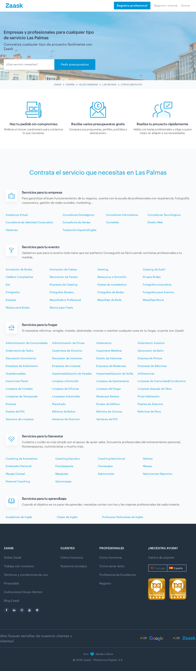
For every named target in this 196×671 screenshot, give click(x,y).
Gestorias (12, 230)
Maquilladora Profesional (65, 300)
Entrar (185, 5)
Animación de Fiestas (63, 269)
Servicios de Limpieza (19, 419)
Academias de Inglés (19, 517)
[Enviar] (29, 64)
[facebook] (6, 610)
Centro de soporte (161, 557)
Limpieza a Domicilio (65, 381)
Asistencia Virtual (17, 215)
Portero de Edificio (108, 404)
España (178, 568)
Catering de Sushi (154, 269)
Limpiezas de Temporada (22, 396)
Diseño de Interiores (109, 358)
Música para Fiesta (61, 307)
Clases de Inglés (67, 517)
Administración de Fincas (68, 343)
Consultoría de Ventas (76, 222)
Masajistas (62, 474)
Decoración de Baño (150, 350)
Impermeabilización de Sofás (114, 373)
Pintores (11, 404)
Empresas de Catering (63, 284)
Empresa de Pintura (150, 358)
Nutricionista (106, 474)
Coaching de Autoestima (21, 458)
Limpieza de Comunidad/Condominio (162, 381)
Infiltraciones (146, 373)
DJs (8, 284)
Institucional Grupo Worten (23, 592)
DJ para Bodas (152, 277)
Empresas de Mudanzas (111, 366)
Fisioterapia (105, 466)
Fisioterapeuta (64, 466)
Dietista (148, 458)
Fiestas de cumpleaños (112, 284)
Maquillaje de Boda (109, 300)
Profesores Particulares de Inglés (122, 517)
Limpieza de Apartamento (112, 381)
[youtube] (29, 610)
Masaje (147, 466)
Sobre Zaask (12, 557)
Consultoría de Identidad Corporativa (29, 222)
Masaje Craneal (15, 474)
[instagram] (21, 610)
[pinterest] (37, 610)
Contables (112, 222)
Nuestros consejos (73, 566)
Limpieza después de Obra (155, 389)
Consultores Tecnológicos (164, 215)
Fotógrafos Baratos (62, 292)
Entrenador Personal (18, 466)
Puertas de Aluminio (150, 404)
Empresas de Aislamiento (22, 366)
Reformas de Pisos (149, 411)
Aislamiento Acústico (151, 343)
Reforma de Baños (63, 411)
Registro (105, 583)
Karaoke (11, 300)
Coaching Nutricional (111, 458)
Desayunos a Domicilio (112, 277)
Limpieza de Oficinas (65, 389)
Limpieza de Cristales (19, 389)
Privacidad (11, 583)
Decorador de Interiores (67, 358)
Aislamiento (103, 343)
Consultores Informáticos (122, 215)
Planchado (59, 404)
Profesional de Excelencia (117, 574)
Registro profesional (132, 5)
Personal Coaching (18, 481)
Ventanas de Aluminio (66, 419)
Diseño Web (155, 222)
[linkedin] (14, 610)
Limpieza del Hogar (108, 389)
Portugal (160, 568)
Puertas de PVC (15, 411)
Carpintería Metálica (109, 350)
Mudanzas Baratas (107, 396)
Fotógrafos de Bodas (110, 292)
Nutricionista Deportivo (157, 474)
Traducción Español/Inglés (79, 230)
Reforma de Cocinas (109, 411)
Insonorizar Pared (17, 381)
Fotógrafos (13, 292)
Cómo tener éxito (111, 566)
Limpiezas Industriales (66, 396)
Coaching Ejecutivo (67, 458)
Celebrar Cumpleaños (19, 277)
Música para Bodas (18, 307)
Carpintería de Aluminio (67, 350)
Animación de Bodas (19, 269)
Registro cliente (166, 5)
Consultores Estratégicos (78, 215)
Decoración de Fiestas (64, 277)
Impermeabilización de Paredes (72, 373)
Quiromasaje (63, 481)
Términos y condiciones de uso (26, 574)
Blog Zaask (11, 600)
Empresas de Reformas (152, 366)
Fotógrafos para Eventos (158, 292)
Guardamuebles (16, 373)
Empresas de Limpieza (66, 366)
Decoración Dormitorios (21, 358)
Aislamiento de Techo (19, 350)
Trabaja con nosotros (19, 566)
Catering (102, 269)
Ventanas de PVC (107, 419)
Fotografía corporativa (157, 284)
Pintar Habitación (149, 396)
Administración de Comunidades (27, 343)
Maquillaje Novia (153, 300)
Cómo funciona (71, 557)
